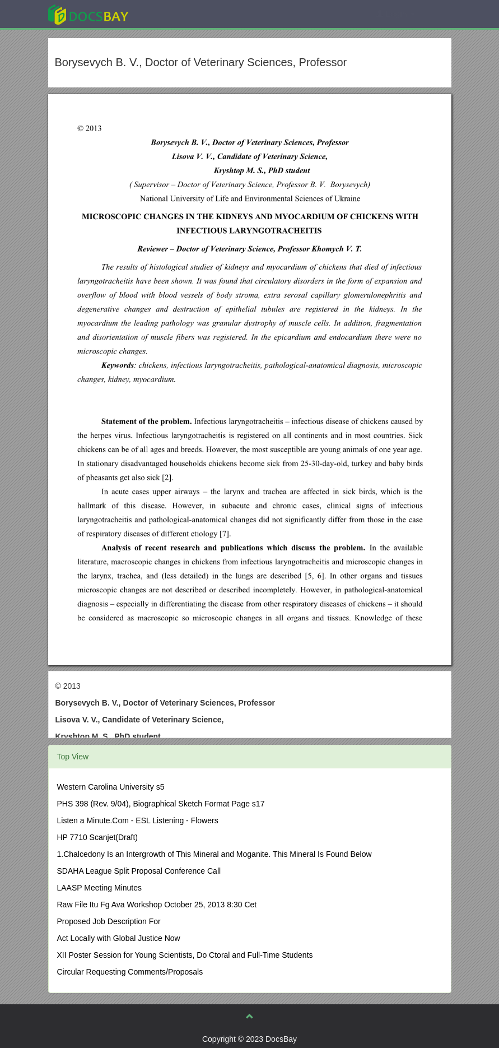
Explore (172, 13)
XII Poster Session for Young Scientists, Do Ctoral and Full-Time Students (185, 954)
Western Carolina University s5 (111, 786)
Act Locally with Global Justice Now (118, 938)
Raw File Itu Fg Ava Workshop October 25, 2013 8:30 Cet (157, 904)
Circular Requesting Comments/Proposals (130, 971)
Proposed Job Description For (109, 921)
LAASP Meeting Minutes (99, 887)
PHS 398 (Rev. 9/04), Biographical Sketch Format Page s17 (161, 803)
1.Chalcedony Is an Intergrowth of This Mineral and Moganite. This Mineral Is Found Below (214, 854)
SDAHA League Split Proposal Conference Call (139, 870)
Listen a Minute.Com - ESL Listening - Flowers (137, 820)
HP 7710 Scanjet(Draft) (97, 837)
